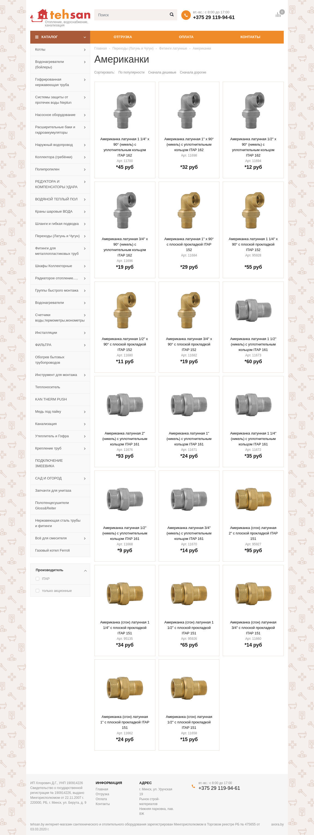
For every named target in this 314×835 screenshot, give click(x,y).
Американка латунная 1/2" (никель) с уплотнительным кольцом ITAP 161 (124, 533)
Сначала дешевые (162, 72)
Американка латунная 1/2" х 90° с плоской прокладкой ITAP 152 (125, 344)
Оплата (186, 37)
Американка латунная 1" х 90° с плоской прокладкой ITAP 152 (189, 244)
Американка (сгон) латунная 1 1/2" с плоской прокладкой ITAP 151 (189, 627)
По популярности (131, 72)
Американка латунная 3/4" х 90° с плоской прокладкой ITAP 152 (189, 344)
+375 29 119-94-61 (214, 17)
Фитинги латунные (173, 48)
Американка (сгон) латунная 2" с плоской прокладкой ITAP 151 (253, 533)
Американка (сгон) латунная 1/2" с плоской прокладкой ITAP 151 (189, 722)
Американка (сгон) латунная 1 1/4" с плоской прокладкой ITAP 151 (124, 627)
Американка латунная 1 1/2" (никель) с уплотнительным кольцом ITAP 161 (253, 344)
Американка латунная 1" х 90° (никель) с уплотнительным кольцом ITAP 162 (189, 144)
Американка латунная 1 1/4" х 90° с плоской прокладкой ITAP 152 (253, 244)
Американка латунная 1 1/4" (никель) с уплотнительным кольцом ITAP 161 (253, 438)
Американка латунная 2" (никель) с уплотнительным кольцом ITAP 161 (124, 438)
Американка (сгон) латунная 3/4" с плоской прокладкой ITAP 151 (253, 627)
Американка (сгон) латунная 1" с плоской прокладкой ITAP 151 (124, 722)
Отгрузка (123, 37)
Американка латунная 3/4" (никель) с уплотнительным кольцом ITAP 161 (189, 533)
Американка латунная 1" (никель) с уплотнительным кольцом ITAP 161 (189, 438)
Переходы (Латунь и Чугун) (132, 48)
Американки (202, 48)
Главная (100, 48)
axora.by (277, 824)
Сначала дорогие (193, 72)
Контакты (250, 37)
